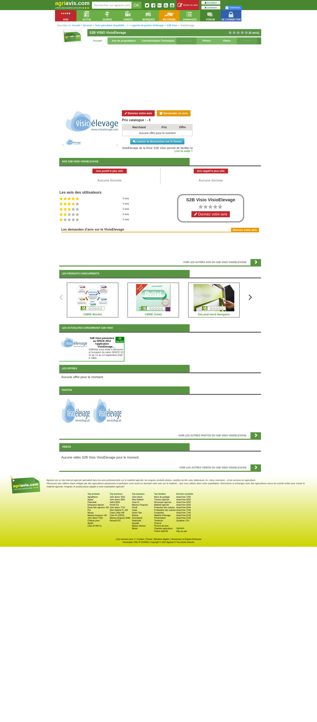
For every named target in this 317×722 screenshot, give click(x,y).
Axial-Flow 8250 (183, 499)
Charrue (157, 523)
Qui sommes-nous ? (126, 539)
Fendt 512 (114, 505)
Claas (134, 510)
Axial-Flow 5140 (183, 518)
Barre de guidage (162, 497)
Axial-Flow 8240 (183, 507)
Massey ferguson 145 (97, 515)
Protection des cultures (164, 507)
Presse (149, 539)
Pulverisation (160, 518)
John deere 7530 (95, 518)
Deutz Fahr (137, 513)
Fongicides (159, 513)
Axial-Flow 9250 (183, 502)
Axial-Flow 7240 (183, 510)
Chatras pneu (94, 520)
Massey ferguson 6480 (120, 518)
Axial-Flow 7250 (183, 497)
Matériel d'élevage (162, 515)
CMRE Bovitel (92, 314)
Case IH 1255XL (117, 515)
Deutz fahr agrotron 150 (98, 507)
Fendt (134, 507)
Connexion (211, 7)
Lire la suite (183, 151)
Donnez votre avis (138, 113)
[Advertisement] (160, 76)
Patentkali (92, 502)
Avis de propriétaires (124, 40)
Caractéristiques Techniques (158, 40)
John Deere (137, 497)
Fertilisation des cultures (165, 510)
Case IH (135, 502)
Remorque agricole (162, 502)
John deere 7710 (117, 507)
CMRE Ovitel (153, 314)
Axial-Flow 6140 (183, 515)
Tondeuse (158, 520)
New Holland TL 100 (119, 510)
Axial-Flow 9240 (183, 505)
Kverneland (137, 518)
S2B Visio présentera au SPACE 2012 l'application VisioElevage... (102, 342)
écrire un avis (188, 5)
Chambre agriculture (163, 528)
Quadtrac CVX (182, 520)
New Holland (138, 499)
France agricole (161, 531)
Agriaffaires (93, 497)
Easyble (135, 523)
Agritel (90, 499)
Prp (89, 510)
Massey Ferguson (140, 505)
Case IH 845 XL (95, 526)
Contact (140, 539)
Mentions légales (161, 539)
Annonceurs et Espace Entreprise (186, 539)
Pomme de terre (161, 526)
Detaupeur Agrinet (96, 505)
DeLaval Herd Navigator (214, 314)
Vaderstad (136, 520)
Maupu (91, 513)
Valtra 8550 (115, 502)
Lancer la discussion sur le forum (157, 141)
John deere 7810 (117, 497)
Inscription (211, 2)
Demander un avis (174, 113)
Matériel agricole (161, 505)
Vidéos (227, 40)
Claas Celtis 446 (117, 513)
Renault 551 (115, 520)
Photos (207, 40)
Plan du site (181, 531)
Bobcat (135, 515)
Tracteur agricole (161, 499)
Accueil (97, 40)
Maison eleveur (139, 526)
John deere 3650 (117, 499)
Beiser (135, 528)
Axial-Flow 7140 (183, 513)
